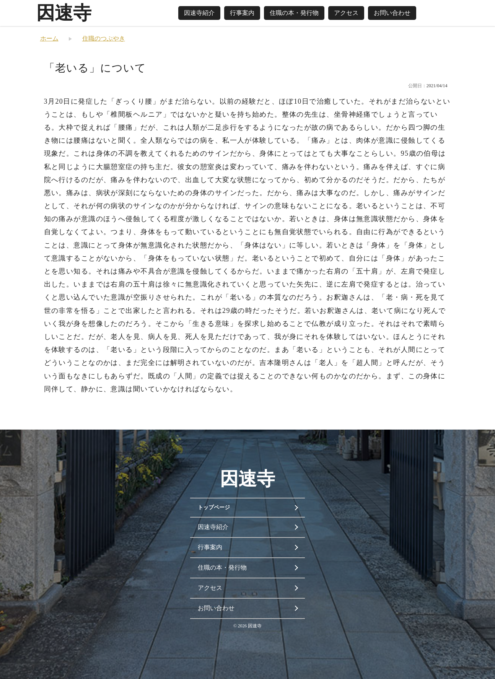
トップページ (214, 507)
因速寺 (63, 13)
